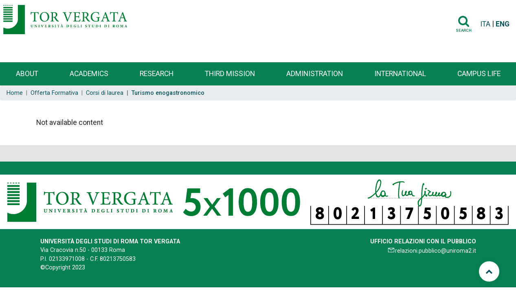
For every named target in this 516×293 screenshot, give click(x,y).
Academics (89, 74)
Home (15, 93)
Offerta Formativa (54, 93)
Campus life (479, 74)
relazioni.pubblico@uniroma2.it (435, 250)
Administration (314, 74)
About (27, 74)
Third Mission (230, 74)
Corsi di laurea (104, 93)
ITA (485, 24)
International (400, 74)
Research (156, 74)
